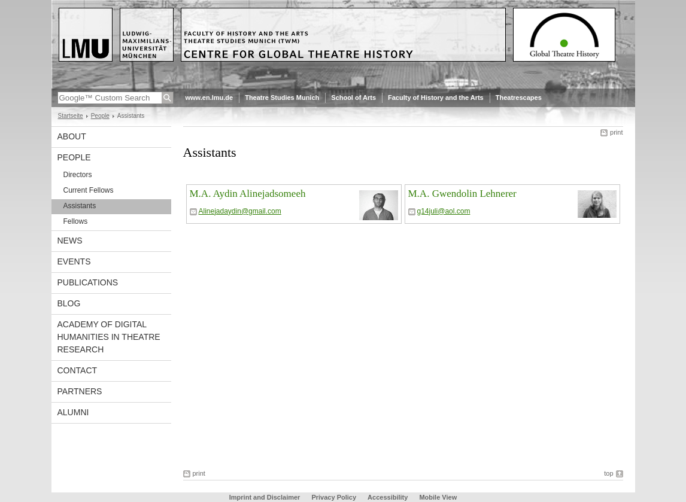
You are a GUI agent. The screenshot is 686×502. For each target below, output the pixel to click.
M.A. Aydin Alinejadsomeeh (248, 193)
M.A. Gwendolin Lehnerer (462, 193)
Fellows (75, 221)
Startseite (70, 115)
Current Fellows (88, 190)
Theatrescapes (519, 97)
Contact (77, 370)
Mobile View (438, 497)
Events (74, 261)
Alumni (73, 412)
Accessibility (388, 497)
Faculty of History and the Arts (436, 97)
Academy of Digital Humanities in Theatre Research (108, 337)
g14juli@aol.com (444, 211)
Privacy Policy (333, 497)
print (616, 132)
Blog (69, 303)
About (71, 136)
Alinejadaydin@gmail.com (240, 211)
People (100, 115)
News (70, 240)
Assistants (79, 206)
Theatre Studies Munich (282, 97)
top (608, 473)
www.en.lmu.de (209, 97)
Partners (79, 391)
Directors (77, 175)
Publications (88, 282)
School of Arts (353, 97)
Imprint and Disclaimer (264, 497)
